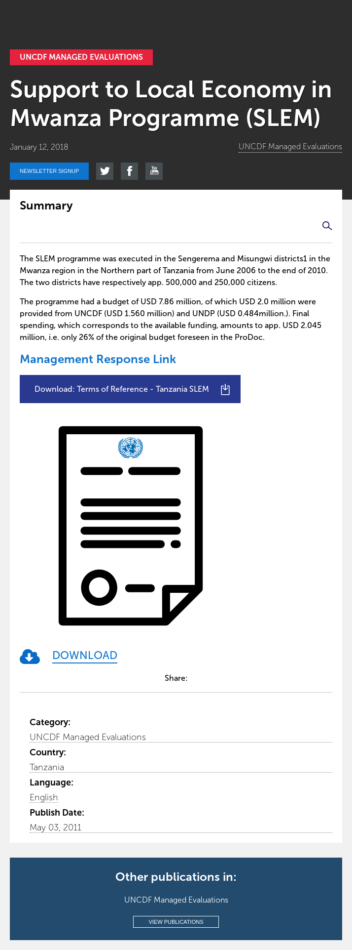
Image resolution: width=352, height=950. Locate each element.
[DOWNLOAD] (84, 656)
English (44, 797)
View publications (175, 922)
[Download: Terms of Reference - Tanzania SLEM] (130, 389)
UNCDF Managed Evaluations (88, 737)
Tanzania (47, 767)
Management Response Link (98, 359)
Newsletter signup (49, 171)
